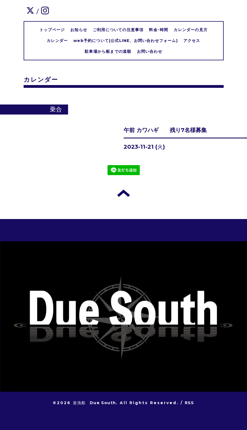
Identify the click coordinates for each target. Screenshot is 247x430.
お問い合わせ (149, 51)
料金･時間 (158, 29)
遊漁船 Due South (94, 402)
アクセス (191, 40)
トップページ (52, 29)
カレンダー (57, 40)
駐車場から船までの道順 (108, 51)
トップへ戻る (123, 193)
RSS (189, 402)
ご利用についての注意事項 (118, 29)
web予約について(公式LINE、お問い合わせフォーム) (125, 40)
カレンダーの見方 (191, 29)
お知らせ (78, 29)
